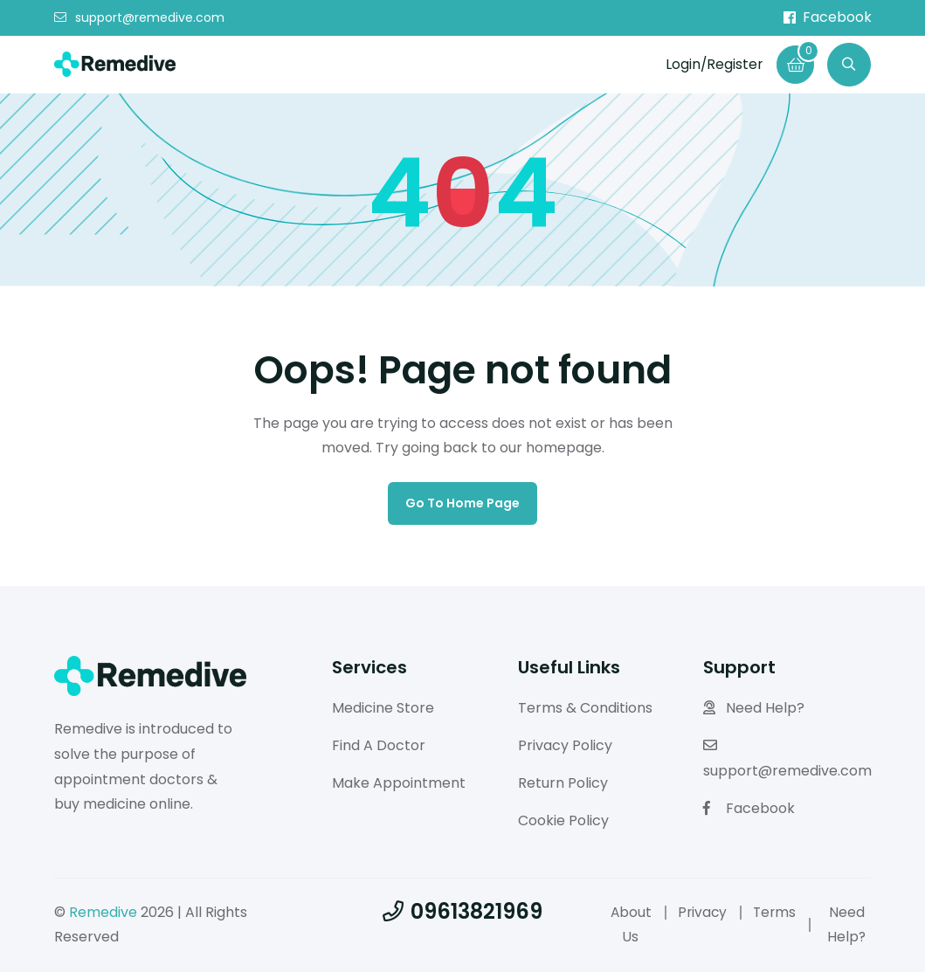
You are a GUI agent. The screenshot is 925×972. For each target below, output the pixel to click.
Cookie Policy (563, 820)
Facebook (827, 17)
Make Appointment (399, 783)
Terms (778, 912)
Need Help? (753, 708)
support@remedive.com (139, 18)
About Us (631, 925)
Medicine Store (383, 708)
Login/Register (711, 64)
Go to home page (462, 503)
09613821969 (462, 911)
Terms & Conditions (585, 708)
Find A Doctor (378, 745)
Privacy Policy (565, 745)
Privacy (704, 912)
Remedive (103, 912)
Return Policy (563, 783)
